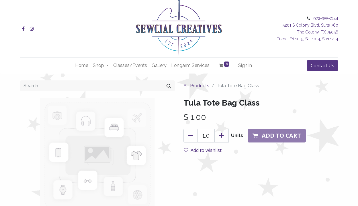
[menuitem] (82, 65)
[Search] (169, 85)
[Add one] (221, 135)
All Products (196, 85)
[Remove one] (190, 135)
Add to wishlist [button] (203, 150)
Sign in (245, 65)
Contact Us (322, 65)
